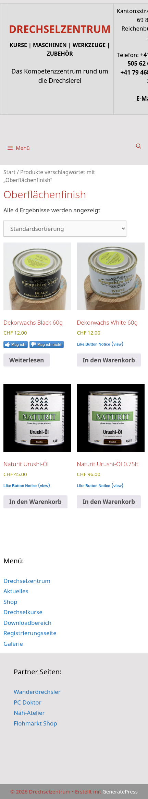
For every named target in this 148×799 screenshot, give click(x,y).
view (117, 344)
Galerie (13, 644)
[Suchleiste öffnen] (138, 146)
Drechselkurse (22, 612)
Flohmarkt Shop (35, 723)
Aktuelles (15, 591)
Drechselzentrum (26, 581)
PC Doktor (27, 702)
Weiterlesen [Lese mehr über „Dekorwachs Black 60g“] (26, 360)
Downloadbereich (27, 623)
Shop (10, 602)
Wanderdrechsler (37, 692)
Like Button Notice (93, 344)
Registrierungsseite (30, 633)
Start (9, 172)
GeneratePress (120, 791)
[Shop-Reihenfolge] (64, 229)
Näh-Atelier (29, 713)
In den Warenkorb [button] (109, 360)
